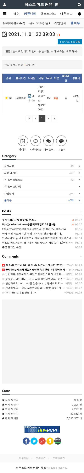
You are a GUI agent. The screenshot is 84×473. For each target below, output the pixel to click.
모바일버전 (59, 458)
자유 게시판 (39, 173)
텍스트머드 (48, 14)
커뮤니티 (30, 14)
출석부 (75, 23)
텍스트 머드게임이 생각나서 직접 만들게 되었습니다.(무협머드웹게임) (41, 242)
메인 (16, 14)
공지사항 (39, 166)
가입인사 (60, 23)
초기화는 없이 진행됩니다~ (19, 292)
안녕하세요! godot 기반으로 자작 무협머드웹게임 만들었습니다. (38, 238)
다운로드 (66, 14)
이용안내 (24, 458)
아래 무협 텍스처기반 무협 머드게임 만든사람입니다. (32, 233)
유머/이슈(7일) (39, 23)
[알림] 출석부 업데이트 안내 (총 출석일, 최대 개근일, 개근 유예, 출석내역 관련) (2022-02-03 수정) (42, 51)
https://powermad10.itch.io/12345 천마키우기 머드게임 (34, 229)
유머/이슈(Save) (14, 23)
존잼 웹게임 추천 (11, 247)
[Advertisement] (42, 341)
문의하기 (41, 458)
